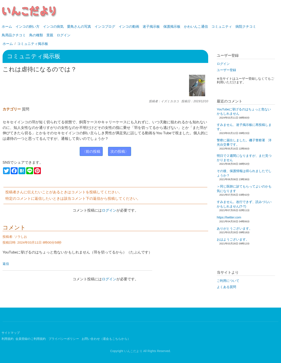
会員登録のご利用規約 (31, 338)
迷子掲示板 (151, 26)
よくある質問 (226, 287)
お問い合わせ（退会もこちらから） (106, 338)
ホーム (7, 26)
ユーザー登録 (226, 70)
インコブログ (105, 26)
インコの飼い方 (27, 26)
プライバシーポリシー (64, 338)
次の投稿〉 (119, 151)
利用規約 (8, 338)
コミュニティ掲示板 (32, 44)
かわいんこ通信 (196, 26)
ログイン (63, 35)
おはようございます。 (233, 239)
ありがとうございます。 (234, 228)
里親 (49, 35)
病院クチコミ (245, 26)
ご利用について (228, 280)
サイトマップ (11, 332)
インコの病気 (53, 26)
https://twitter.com (229, 217)
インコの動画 (129, 26)
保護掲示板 (171, 26)
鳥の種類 (36, 35)
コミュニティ (221, 26)
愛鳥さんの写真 (79, 26)
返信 (6, 263)
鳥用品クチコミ (14, 35)
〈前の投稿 (91, 151)
